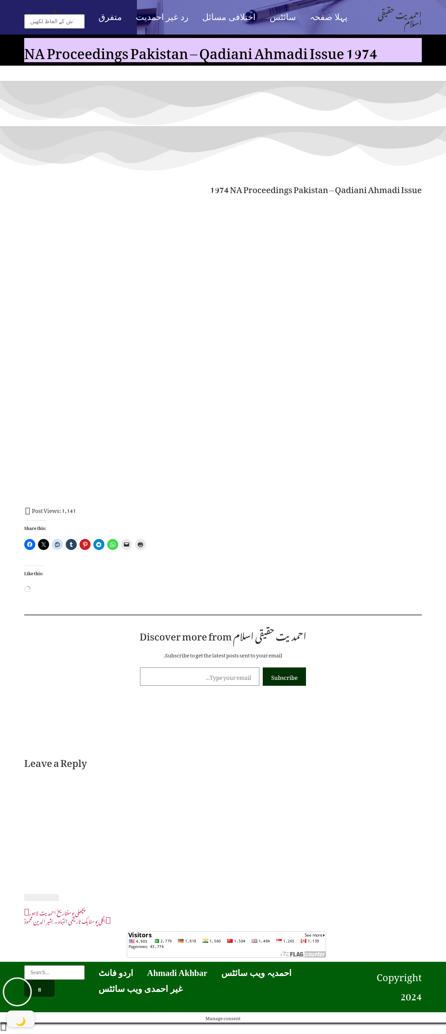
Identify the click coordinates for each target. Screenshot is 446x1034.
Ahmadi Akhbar (177, 973)
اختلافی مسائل (228, 17)
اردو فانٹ (116, 973)
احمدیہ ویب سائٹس (256, 973)
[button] (54, 10)
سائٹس (283, 17)
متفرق (110, 17)
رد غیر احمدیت (162, 17)
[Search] (39, 988)
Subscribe (284, 676)
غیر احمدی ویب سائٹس (141, 989)
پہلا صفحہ (328, 17)
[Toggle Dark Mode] (21, 1019)
